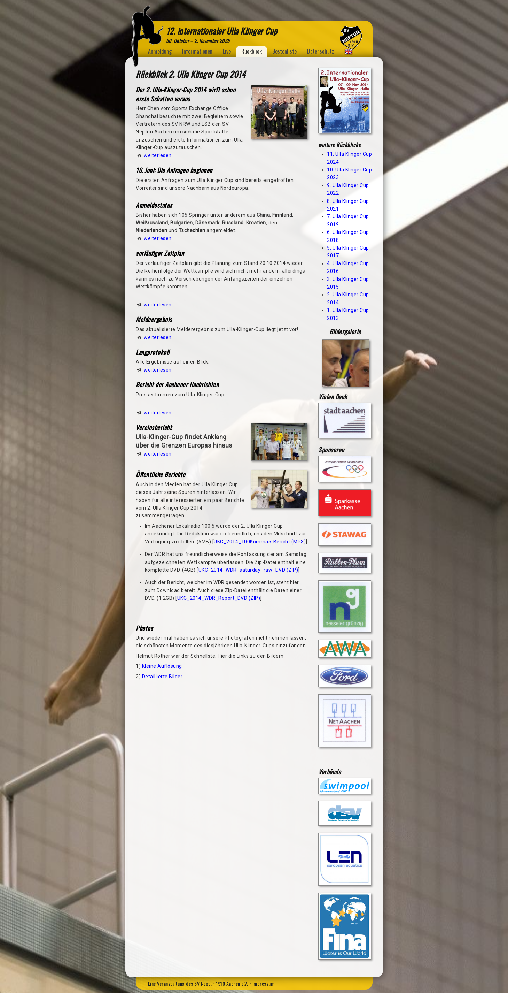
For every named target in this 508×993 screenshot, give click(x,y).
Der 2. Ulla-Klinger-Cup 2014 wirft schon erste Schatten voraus (185, 94)
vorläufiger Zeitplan (160, 253)
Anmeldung (160, 51)
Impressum (263, 983)
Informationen (197, 51)
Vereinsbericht (154, 427)
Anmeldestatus (154, 204)
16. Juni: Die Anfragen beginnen (174, 170)
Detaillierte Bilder (162, 676)
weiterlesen (158, 155)
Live (227, 51)
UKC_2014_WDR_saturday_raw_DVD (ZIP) (248, 570)
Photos (144, 628)
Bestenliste (284, 51)
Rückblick (251, 51)
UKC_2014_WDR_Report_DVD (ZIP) (218, 598)
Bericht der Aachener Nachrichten (177, 384)
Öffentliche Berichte (160, 474)
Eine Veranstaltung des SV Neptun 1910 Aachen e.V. (198, 983)
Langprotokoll (153, 352)
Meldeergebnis (154, 319)
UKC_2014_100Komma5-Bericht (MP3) (260, 541)
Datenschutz (320, 51)
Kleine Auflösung (162, 666)
